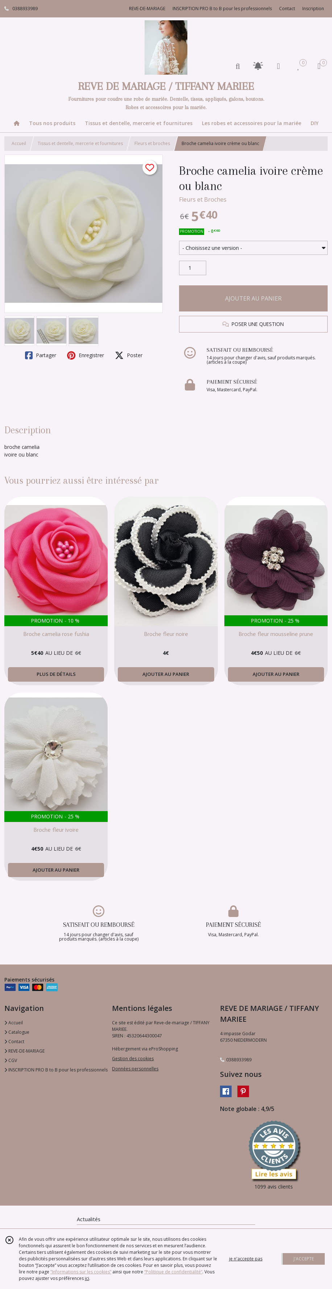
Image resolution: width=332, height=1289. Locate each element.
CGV (10, 1060)
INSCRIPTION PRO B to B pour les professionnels (56, 1070)
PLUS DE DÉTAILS (56, 674)
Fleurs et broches (152, 143)
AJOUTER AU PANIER (253, 298)
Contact (287, 8)
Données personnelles (135, 1069)
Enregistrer (85, 355)
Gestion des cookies (133, 1058)
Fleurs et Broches (203, 199)
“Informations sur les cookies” (80, 1272)
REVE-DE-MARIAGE (24, 1051)
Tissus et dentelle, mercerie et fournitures (80, 143)
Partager (40, 355)
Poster (128, 355)
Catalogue (16, 1032)
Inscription (313, 8)
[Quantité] (192, 268)
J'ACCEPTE (304, 1259)
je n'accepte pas (245, 1259)
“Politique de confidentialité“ (173, 1272)
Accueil (19, 143)
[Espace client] (278, 66)
